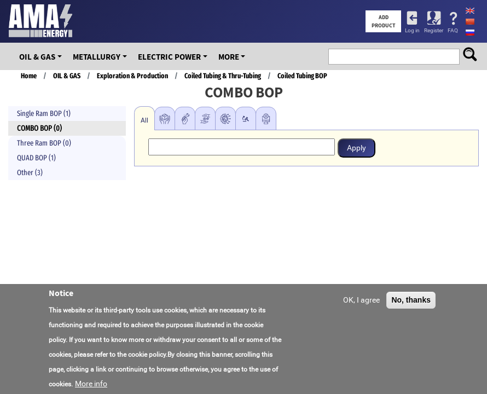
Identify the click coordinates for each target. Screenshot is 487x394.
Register (433, 30)
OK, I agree (361, 302)
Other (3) (30, 172)
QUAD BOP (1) (36, 158)
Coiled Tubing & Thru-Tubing (222, 76)
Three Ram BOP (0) (44, 143)
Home (29, 76)
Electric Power (169, 56)
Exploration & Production (132, 76)
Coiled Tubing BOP (302, 76)
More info (91, 386)
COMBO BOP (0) (39, 128)
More (228, 56)
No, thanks (411, 302)
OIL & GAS (37, 56)
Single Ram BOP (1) (44, 113)
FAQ (453, 30)
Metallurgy (96, 56)
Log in (412, 30)
